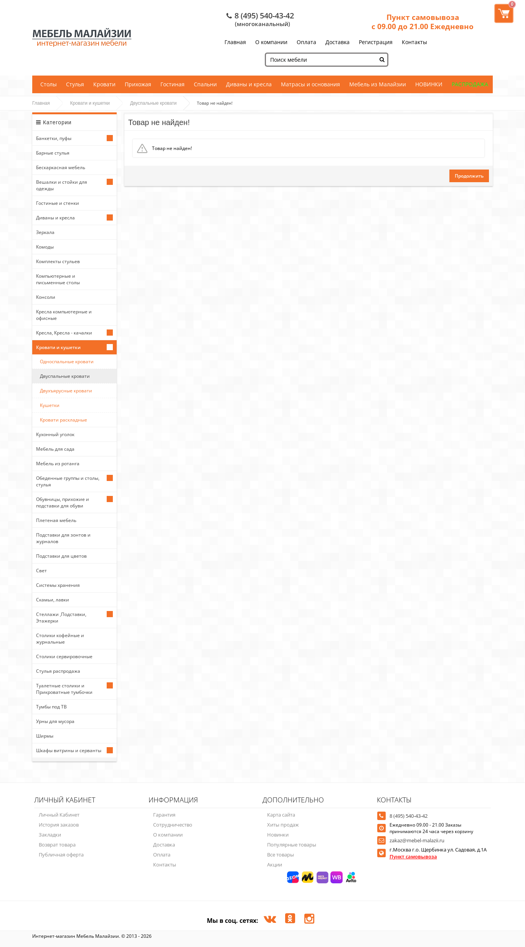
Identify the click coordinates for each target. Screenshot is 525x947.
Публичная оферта (61, 854)
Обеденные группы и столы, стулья (67, 481)
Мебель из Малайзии (377, 84)
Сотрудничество (172, 824)
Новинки (278, 834)
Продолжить (469, 176)
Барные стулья (52, 153)
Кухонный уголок (55, 434)
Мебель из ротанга (57, 463)
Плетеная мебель (56, 520)
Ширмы (44, 736)
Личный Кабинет (59, 814)
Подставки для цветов (61, 556)
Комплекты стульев (58, 261)
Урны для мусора (55, 721)
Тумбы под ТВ (51, 706)
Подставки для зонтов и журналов (63, 538)
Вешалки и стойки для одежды (61, 185)
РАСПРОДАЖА (470, 84)
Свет (41, 570)
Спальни (205, 84)
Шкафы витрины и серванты (68, 750)
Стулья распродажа (58, 671)
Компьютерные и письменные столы (58, 279)
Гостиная (172, 84)
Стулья (75, 84)
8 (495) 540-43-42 (264, 15)
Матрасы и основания (310, 84)
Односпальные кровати (67, 361)
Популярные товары (291, 844)
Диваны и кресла (249, 84)
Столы (48, 84)
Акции (274, 864)
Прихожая (138, 84)
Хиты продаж (283, 824)
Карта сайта (281, 814)
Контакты (414, 42)
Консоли (45, 297)
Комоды (45, 247)
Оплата (306, 42)
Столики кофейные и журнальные (60, 638)
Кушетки (49, 405)
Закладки (50, 834)
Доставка (337, 42)
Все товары (280, 854)
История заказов (59, 824)
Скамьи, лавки (52, 599)
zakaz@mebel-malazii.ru (417, 840)
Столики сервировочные (64, 656)
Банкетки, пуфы (53, 138)
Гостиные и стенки (57, 203)
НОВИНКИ (428, 84)
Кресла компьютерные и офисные (64, 314)
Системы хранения (58, 585)
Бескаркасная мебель (60, 167)
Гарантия (164, 814)
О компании (271, 42)
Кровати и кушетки (90, 103)
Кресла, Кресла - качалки (64, 332)
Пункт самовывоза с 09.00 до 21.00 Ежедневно (422, 22)
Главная (235, 42)
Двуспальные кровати (153, 103)
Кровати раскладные (63, 420)
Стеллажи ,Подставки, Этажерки (61, 617)
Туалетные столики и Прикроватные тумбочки (64, 688)
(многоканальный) (262, 24)
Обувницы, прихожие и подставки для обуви (62, 502)
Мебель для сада (55, 449)
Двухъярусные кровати (66, 390)
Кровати (104, 84)
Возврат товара (57, 844)
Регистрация (376, 42)
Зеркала (45, 232)
